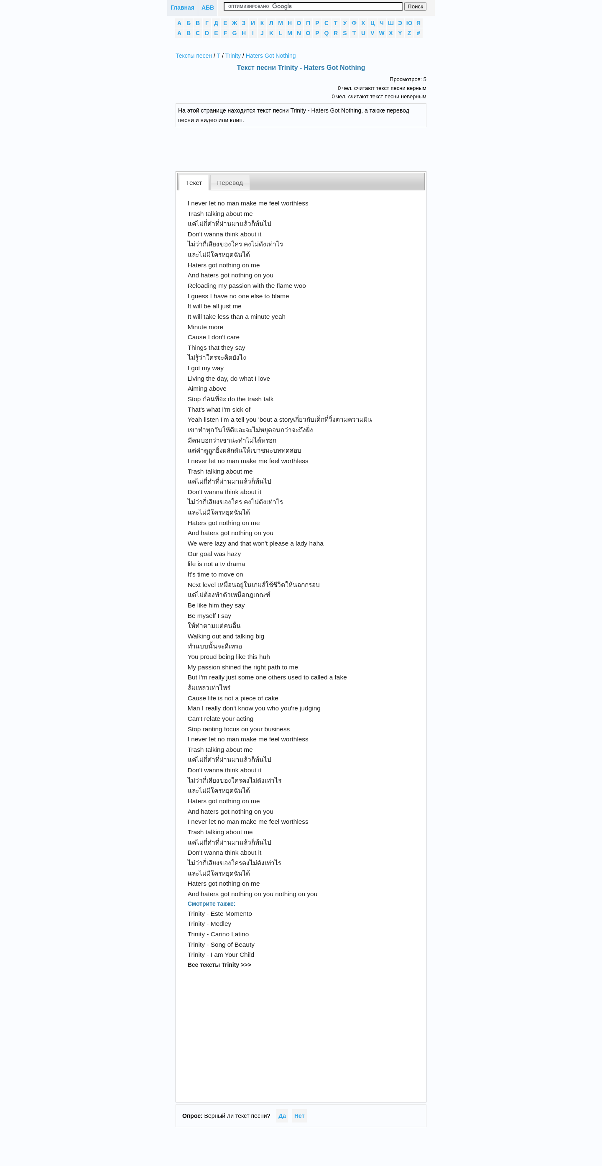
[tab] (194, 182)
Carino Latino (230, 934)
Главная (182, 7)
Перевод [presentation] (230, 182)
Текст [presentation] (194, 182)
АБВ (208, 7)
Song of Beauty (233, 944)
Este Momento (231, 913)
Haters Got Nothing (271, 55)
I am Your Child (232, 954)
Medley (221, 923)
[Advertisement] (307, 148)
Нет (299, 1115)
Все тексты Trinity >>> (219, 964)
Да (282, 1115)
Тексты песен (194, 55)
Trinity (233, 55)
